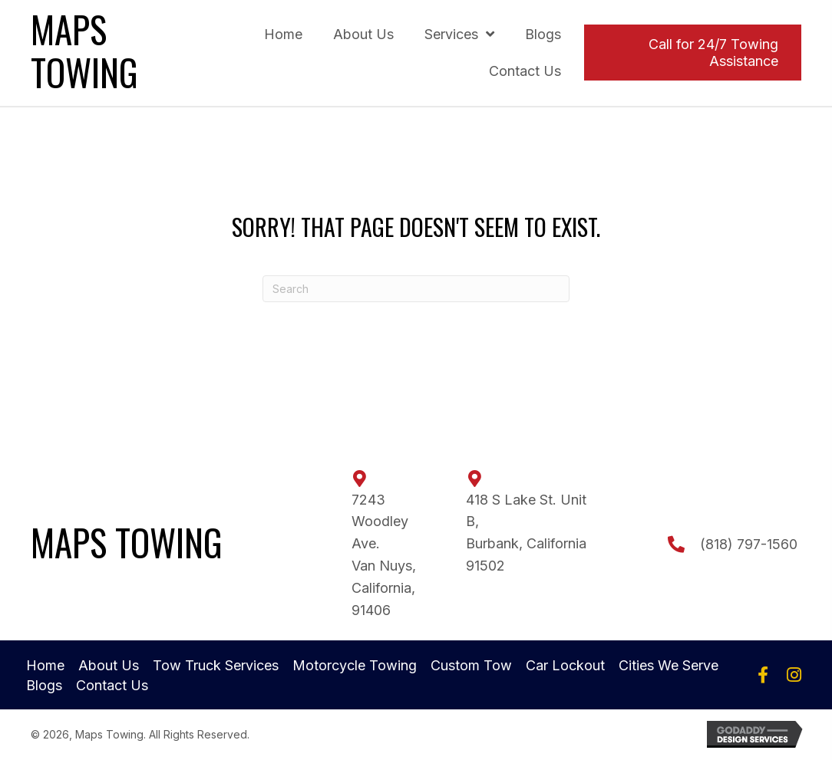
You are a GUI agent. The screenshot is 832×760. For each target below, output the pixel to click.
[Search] (416, 288)
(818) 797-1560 (748, 544)
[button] (762, 674)
